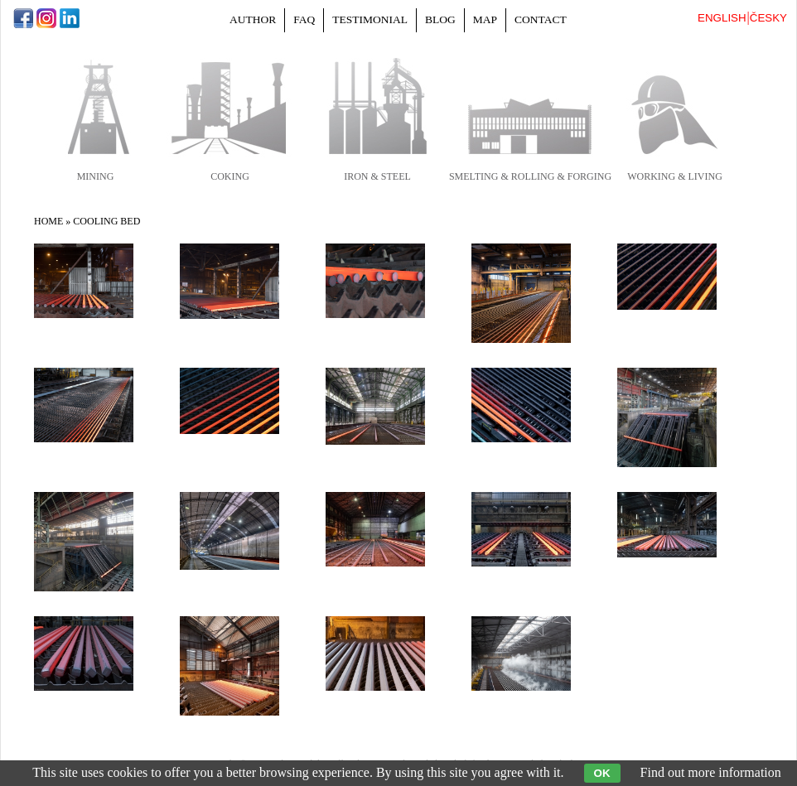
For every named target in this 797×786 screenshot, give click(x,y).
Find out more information (710, 772)
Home (48, 221)
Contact (540, 19)
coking (229, 176)
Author (252, 19)
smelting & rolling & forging (530, 176)
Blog (440, 19)
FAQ (304, 19)
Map (485, 19)
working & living (674, 176)
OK (602, 773)
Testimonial (370, 19)
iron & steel (377, 176)
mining (95, 176)
